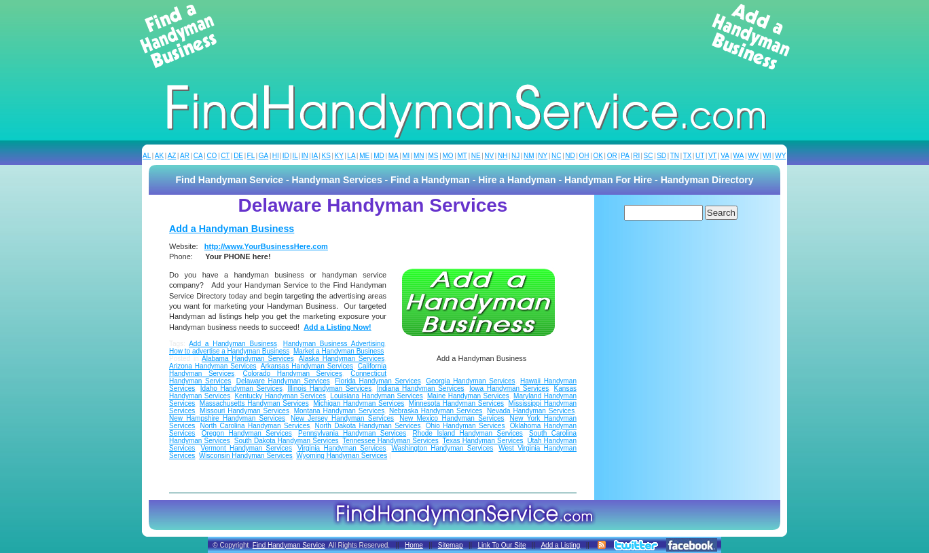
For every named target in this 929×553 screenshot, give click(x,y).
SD (661, 155)
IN (305, 155)
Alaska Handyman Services (341, 358)
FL (251, 155)
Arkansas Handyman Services (307, 366)
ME (364, 155)
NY (542, 155)
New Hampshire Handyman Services (227, 418)
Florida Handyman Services (377, 381)
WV (753, 155)
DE (238, 155)
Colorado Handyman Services (292, 373)
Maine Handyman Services (468, 396)
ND (570, 155)
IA (315, 155)
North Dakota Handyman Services (367, 426)
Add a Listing (560, 545)
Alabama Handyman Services (248, 358)
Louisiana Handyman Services (376, 396)
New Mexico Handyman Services (451, 418)
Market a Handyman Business (338, 351)
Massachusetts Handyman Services (254, 403)
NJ (515, 155)
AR (184, 155)
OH (584, 155)
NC (556, 155)
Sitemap (450, 545)
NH (502, 155)
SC (648, 155)
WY (780, 155)
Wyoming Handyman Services (341, 455)
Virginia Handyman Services (341, 448)
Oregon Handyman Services (247, 433)
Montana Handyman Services (339, 411)
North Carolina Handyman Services (255, 426)
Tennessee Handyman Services (390, 440)
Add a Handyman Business (231, 228)
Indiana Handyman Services (420, 388)
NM (529, 155)
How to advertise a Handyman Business (229, 351)
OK (597, 155)
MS (433, 155)
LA (351, 155)
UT (699, 155)
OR (612, 155)
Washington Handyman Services (443, 448)
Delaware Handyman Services (283, 381)
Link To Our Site (501, 545)
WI (767, 155)
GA (263, 155)
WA (738, 155)
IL (295, 155)
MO (447, 155)
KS (326, 155)
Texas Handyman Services (482, 440)
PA (625, 155)
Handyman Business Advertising (334, 343)
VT (712, 155)
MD (379, 155)
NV (489, 155)
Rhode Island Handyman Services (467, 433)
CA (198, 155)
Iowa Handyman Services (509, 388)
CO (211, 155)
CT (225, 155)
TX (687, 155)
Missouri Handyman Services (244, 411)
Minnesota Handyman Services (456, 403)
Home (414, 545)
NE (476, 155)
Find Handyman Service (289, 545)
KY (338, 155)
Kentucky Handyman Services (280, 396)
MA (393, 155)
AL (147, 155)
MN (419, 155)
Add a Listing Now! (337, 327)
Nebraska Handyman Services (435, 411)
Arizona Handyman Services (213, 366)
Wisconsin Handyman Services (246, 455)
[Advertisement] (464, 36)
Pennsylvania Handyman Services (352, 433)
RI (636, 155)
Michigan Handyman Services (358, 403)
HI (275, 155)
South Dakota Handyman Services (286, 440)
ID (286, 155)
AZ (172, 155)
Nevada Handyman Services (531, 411)
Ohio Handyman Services (465, 426)
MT (462, 155)
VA (725, 155)
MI (405, 155)
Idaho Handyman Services (241, 388)
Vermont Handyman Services (246, 448)
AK (159, 155)
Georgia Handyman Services (470, 381)
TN (674, 155)
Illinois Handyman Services (329, 388)
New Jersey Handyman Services (342, 418)
